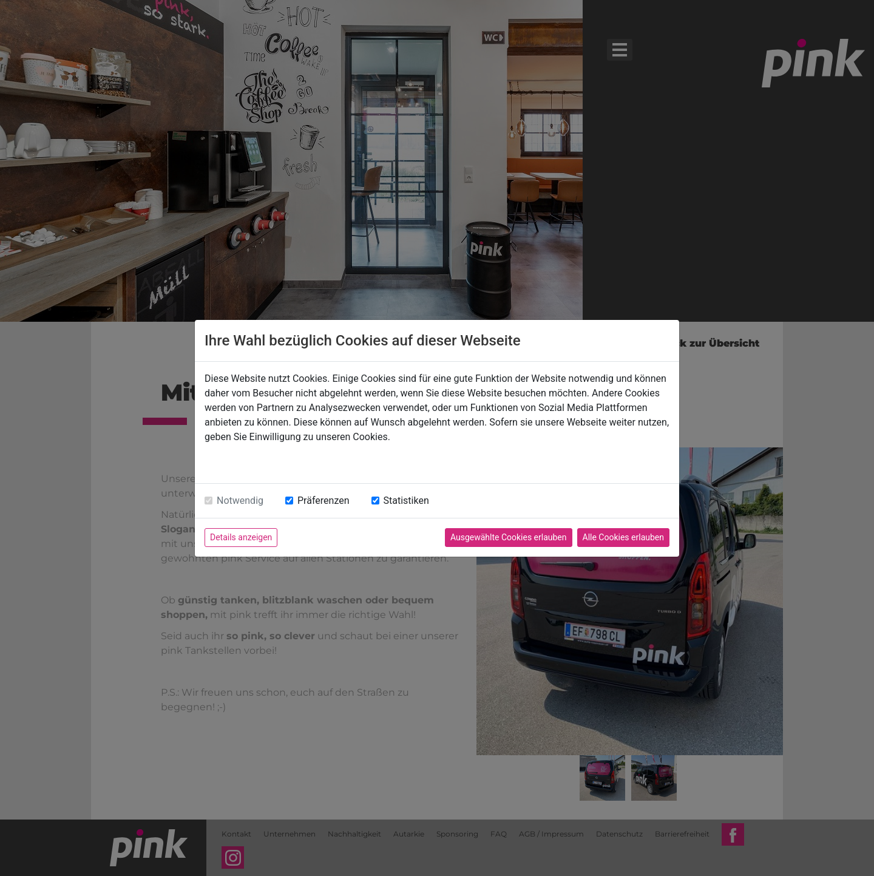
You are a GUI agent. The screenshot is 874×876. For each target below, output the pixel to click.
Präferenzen (323, 500)
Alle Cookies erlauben (623, 537)
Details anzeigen (241, 537)
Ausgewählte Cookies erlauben (508, 537)
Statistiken (406, 500)
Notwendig (240, 500)
